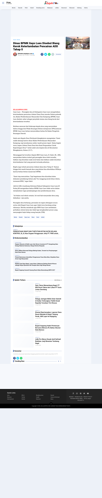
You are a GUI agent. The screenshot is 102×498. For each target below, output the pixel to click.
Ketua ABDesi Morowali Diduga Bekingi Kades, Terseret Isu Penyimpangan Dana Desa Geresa (36, 251)
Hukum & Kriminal (55, 397)
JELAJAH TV (80, 400)
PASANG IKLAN (78, 396)
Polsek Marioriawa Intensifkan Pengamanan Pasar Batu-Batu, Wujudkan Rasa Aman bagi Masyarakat (37, 258)
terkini (42, 217)
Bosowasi (64, 8)
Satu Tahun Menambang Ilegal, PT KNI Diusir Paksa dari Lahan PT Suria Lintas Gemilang (48, 287)
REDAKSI (71, 396)
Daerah (20, 8)
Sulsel (32, 8)
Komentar (58, 54)
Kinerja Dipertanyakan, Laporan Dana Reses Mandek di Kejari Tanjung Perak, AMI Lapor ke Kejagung (48, 314)
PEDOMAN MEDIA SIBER (76, 398)
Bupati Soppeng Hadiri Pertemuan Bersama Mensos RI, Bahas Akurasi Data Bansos (47, 328)
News (33, 217)
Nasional (38, 399)
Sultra (86, 8)
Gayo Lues (27, 217)
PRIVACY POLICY (88, 396)
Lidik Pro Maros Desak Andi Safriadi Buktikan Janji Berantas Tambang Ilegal (48, 341)
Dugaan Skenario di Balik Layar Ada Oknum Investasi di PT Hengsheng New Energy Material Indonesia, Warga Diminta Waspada (36, 245)
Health (37, 397)
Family (23, 397)
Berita (13, 8)
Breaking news (40, 8)
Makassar (50, 8)
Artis (8, 395)
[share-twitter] (45, 54)
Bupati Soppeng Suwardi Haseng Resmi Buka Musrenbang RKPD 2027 (35, 270)
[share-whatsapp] (49, 54)
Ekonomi (71, 8)
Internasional (10, 399)
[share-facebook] (42, 54)
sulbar (57, 8)
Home (14, 39)
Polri (26, 8)
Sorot (37, 217)
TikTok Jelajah (87, 398)
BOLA (23, 395)
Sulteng (79, 8)
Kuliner (23, 399)
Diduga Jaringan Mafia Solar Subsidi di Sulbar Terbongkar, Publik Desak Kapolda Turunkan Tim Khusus (48, 301)
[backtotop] (51, 404)
